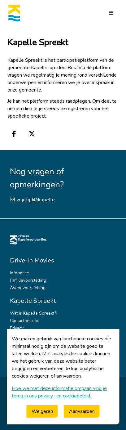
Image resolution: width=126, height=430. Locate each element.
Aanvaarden (82, 411)
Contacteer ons (24, 321)
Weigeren (42, 411)
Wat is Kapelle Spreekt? (33, 313)
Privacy (17, 328)
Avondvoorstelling (28, 288)
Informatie (19, 273)
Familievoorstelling (28, 280)
